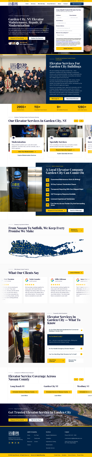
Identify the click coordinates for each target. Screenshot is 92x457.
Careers (29, 444)
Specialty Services (50, 448)
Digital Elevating (40, 455)
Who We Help (41, 3)
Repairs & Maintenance (51, 435)
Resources (29, 441)
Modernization (49, 444)
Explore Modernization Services (65, 155)
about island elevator (72, 98)
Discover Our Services (72, 360)
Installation (48, 438)
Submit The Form (69, 48)
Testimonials (37, 438)
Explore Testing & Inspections (26, 155)
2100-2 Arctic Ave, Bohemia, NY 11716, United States (71, 442)
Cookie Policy (57, 455)
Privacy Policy (80, 455)
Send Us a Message (76, 210)
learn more (24, 395)
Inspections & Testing (51, 441)
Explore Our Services (37, 38)
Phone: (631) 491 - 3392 (70, 435)
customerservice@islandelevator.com (73, 438)
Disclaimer (64, 455)
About (59, 3)
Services (33, 3)
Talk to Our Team (36, 420)
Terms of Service (72, 455)
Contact (65, 3)
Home (27, 3)
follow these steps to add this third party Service (66, 41)
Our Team (36, 435)
